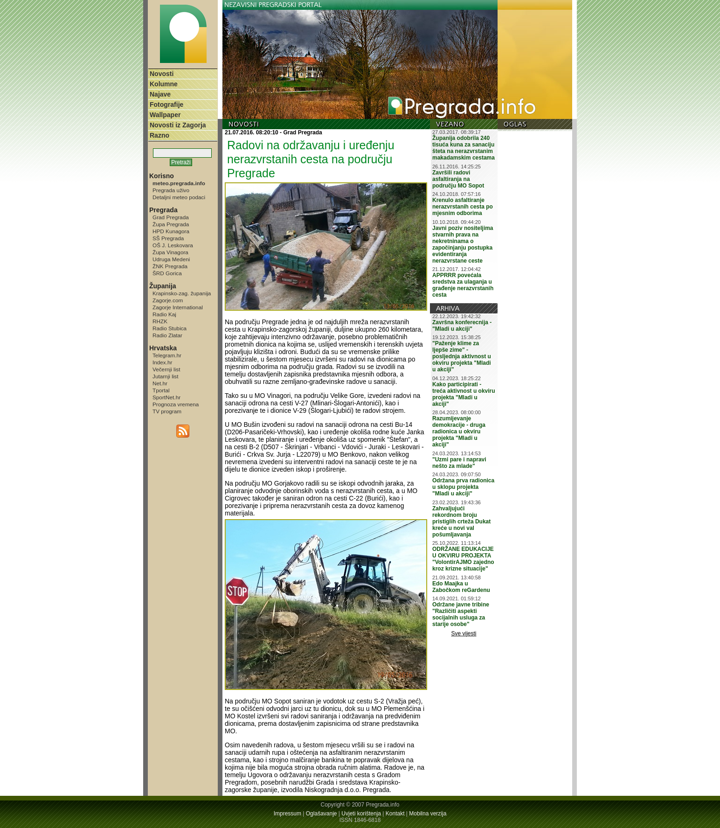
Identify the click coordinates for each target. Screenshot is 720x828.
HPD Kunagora (170, 231)
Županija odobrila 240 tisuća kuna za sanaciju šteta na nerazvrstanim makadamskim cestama (463, 148)
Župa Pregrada (170, 224)
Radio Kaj (164, 314)
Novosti (161, 73)
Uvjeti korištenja (361, 813)
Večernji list (166, 369)
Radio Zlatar (167, 335)
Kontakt (395, 813)
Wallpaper (165, 114)
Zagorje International (177, 307)
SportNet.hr (166, 397)
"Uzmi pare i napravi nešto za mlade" (459, 462)
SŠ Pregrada (168, 238)
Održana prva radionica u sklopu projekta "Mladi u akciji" (463, 487)
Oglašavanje (321, 813)
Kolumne (164, 84)
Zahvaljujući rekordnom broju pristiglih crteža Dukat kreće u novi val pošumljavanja (461, 521)
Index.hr (162, 362)
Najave (160, 94)
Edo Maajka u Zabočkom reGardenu (461, 586)
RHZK (159, 321)
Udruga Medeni (171, 259)
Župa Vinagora (170, 252)
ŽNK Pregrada (169, 266)
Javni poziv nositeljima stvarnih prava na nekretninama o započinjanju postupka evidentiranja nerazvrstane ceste (462, 244)
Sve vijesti (464, 633)
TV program (166, 411)
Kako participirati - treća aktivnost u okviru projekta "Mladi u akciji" (463, 394)
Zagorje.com (167, 300)
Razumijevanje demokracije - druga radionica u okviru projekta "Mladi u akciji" (458, 431)
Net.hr (159, 383)
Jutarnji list (165, 376)
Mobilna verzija (427, 813)
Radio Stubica (169, 328)
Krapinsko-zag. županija (181, 293)
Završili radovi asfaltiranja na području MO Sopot (458, 179)
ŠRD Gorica (167, 273)
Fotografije (166, 104)
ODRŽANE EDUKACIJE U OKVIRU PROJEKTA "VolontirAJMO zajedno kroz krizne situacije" (463, 559)
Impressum (287, 813)
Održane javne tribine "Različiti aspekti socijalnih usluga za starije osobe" (460, 614)
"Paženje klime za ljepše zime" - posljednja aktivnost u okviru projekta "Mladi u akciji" (461, 356)
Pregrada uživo (170, 190)
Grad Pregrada (170, 217)
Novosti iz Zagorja (178, 125)
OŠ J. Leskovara (172, 245)
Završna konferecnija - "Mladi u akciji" (462, 325)
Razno (159, 135)
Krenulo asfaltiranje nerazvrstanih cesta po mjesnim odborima (462, 206)
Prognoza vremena (175, 404)
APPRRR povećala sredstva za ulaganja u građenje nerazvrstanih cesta (462, 285)
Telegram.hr (166, 355)
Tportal (161, 390)
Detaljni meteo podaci (178, 197)
